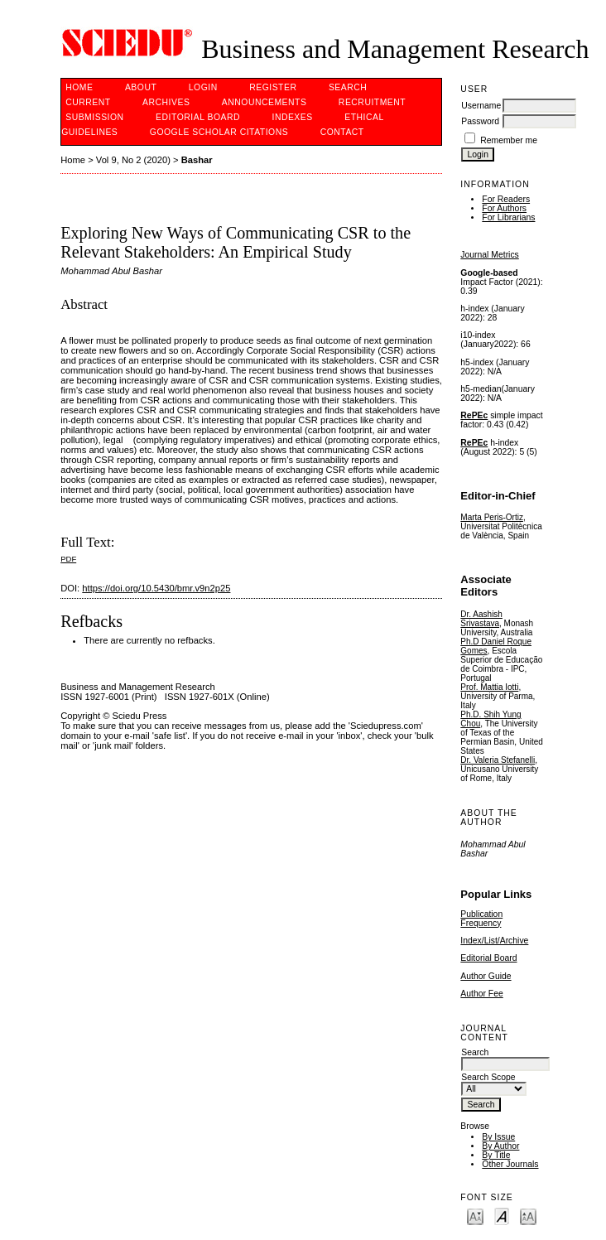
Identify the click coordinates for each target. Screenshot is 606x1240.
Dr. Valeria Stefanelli (497, 760)
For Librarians (508, 217)
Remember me (508, 140)
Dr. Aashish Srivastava (481, 619)
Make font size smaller (475, 1215)
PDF (68, 558)
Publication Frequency (481, 918)
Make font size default (501, 1215)
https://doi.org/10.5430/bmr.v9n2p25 (156, 588)
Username (481, 105)
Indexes (292, 117)
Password (480, 121)
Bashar (197, 160)
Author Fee (481, 993)
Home (79, 87)
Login (203, 87)
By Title (496, 1155)
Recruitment (372, 102)
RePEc (474, 415)
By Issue (498, 1136)
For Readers (506, 199)
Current (87, 102)
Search (348, 87)
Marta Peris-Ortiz (491, 517)
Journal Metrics (489, 254)
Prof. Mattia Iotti (489, 687)
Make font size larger (528, 1215)
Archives (166, 102)
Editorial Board (488, 958)
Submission (94, 117)
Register (272, 87)
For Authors (504, 208)
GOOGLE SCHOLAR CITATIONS (219, 132)
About (140, 87)
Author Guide (485, 976)
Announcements (264, 102)
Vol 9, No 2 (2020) (133, 160)
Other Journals (510, 1164)
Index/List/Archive (494, 940)
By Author (500, 1146)
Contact (342, 132)
